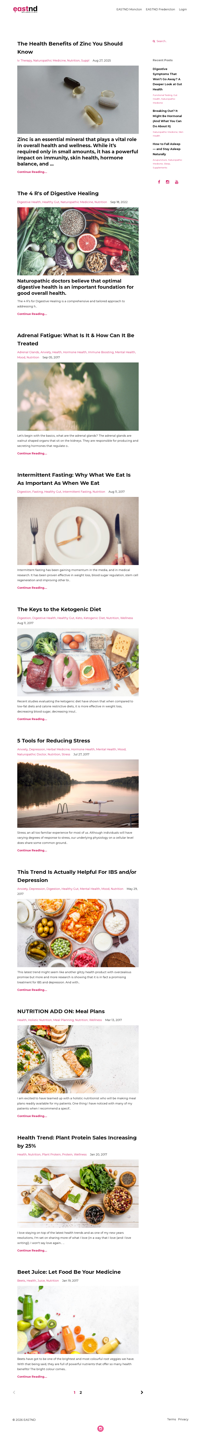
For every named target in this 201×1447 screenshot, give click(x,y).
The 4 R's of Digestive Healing (66, 193)
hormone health (75, 352)
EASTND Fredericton (160, 9)
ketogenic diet (94, 618)
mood (21, 357)
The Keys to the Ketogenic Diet (68, 609)
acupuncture (160, 160)
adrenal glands (28, 352)
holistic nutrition (40, 1020)
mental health (125, 352)
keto (79, 618)
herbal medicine (58, 749)
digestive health (29, 202)
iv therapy (24, 60)
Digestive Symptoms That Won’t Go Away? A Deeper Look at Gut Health (167, 79)
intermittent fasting (77, 491)
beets (21, 1289)
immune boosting (101, 352)
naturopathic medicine (49, 60)
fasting (37, 491)
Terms (169, 1428)
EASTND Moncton (129, 9)
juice (41, 1289)
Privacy (183, 1428)
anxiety (46, 352)
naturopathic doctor (31, 754)
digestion (24, 491)
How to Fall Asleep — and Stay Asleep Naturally (166, 149)
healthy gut (50, 202)
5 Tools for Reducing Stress (61, 740)
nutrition (73, 60)
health (57, 352)
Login (183, 9)
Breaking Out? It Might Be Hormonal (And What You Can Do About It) (167, 118)
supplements (160, 167)
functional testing (162, 95)
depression (37, 749)
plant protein (51, 1154)
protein (67, 1154)
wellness (126, 618)
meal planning (63, 1020)
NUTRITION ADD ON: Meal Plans (69, 1011)
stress (66, 754)
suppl (85, 60)
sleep (167, 163)
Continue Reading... (32, 172)
